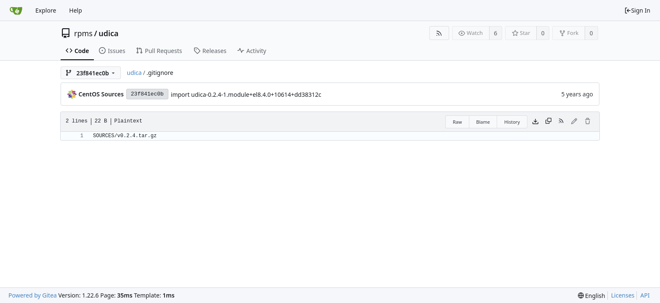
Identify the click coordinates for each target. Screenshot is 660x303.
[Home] (16, 10)
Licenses (623, 295)
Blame (483, 122)
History (512, 122)
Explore (45, 10)
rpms (83, 33)
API (644, 295)
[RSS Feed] (439, 33)
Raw (457, 122)
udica (108, 33)
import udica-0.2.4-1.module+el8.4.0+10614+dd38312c (246, 94)
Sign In (637, 10)
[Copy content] (548, 121)
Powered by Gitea (32, 295)
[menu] (591, 296)
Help (75, 10)
